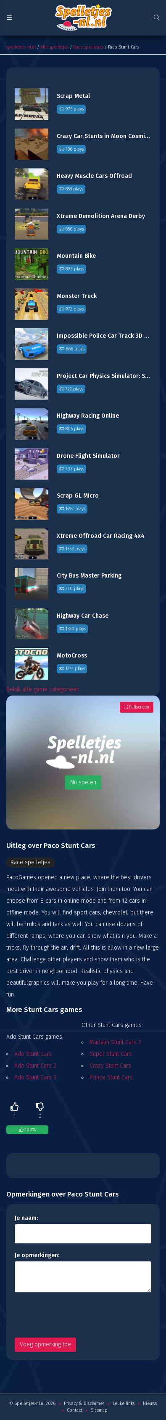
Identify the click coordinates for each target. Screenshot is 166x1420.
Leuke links (123, 1403)
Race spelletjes (88, 47)
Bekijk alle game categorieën (42, 689)
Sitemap (99, 1410)
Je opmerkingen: (37, 1255)
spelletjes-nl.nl (21, 47)
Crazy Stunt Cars (110, 1065)
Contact (74, 1410)
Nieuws (150, 1403)
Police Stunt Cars (111, 1077)
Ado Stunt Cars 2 (35, 1065)
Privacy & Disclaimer (84, 1403)
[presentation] (78, 1315)
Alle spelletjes (54, 47)
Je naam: (26, 1218)
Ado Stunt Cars (33, 1054)
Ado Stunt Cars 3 (35, 1077)
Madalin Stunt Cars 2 (115, 1042)
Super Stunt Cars (111, 1054)
